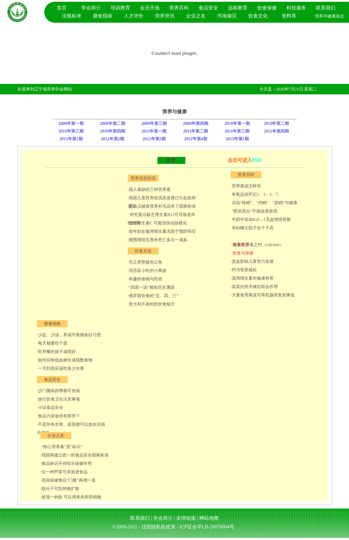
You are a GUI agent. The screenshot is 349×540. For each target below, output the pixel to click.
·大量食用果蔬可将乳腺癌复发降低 (263, 295)
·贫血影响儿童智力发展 (252, 261)
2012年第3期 (154, 138)
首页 (62, 7)
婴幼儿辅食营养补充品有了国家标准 (162, 206)
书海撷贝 (227, 16)
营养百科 (179, 7)
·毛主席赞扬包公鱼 (145, 262)
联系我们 (325, 7)
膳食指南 (102, 16)
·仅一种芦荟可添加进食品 (64, 471)
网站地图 (209, 518)
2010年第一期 (237, 123)
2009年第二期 (112, 123)
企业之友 (196, 16)
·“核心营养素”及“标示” (61, 446)
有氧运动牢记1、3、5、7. (255, 194)
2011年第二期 (195, 131)
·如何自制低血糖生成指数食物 (64, 360)
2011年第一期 (154, 131)
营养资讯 (164, 16)
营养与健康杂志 (329, 16)
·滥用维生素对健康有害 (252, 278)
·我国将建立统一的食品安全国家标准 (74, 455)
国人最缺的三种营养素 (150, 189)
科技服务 (296, 7)
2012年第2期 (112, 138)
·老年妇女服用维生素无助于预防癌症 (162, 231)
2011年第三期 (237, 131)
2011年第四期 (276, 131)
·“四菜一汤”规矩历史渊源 (151, 287)
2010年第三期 (71, 131)
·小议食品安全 (50, 407)
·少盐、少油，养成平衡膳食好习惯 (69, 334)
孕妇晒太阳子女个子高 (252, 227)
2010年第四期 (112, 131)
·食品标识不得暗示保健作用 (66, 463)
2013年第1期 (237, 138)
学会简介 (91, 7)
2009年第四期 (195, 123)
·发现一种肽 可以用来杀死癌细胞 (70, 497)
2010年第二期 (276, 123)
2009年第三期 (154, 123)
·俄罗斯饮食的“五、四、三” (153, 295)
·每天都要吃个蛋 (52, 343)
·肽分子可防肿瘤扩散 (59, 488)
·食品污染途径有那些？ (58, 415)
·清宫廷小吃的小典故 (147, 270)
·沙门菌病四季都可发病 (58, 390)
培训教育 (120, 7)
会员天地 (149, 7)
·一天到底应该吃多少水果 (60, 368)
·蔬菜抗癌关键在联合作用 (254, 286)
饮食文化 (258, 16)
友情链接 (186, 518)
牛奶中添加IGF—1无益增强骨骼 (261, 219)
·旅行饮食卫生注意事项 (58, 399)
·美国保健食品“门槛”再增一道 (68, 480)
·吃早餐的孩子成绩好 (56, 351)
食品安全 (208, 7)
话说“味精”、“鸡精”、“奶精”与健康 (264, 202)
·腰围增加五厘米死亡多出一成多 (157, 239)
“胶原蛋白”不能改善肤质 (254, 211)
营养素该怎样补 (246, 185)
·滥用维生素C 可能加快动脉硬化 (157, 223)
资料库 (289, 16)
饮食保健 (267, 7)
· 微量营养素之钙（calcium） (257, 244)
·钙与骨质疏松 (244, 269)
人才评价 (133, 16)
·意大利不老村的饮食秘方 (151, 304)
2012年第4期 (195, 138)
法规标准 (71, 16)
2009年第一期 (71, 123)
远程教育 (237, 7)
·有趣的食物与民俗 (145, 278)
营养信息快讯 (143, 178)
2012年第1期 (71, 138)
